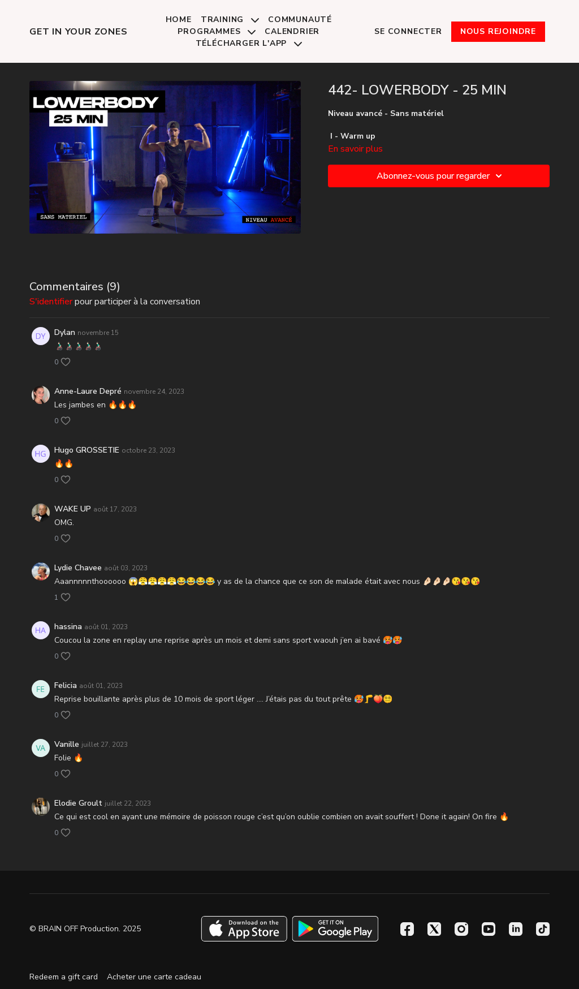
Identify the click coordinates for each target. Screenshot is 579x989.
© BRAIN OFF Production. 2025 (85, 929)
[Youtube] (488, 929)
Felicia (65, 685)
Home (179, 19)
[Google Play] (335, 928)
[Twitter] (434, 929)
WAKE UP (72, 509)
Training (230, 19)
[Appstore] (244, 928)
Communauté (300, 19)
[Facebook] (407, 929)
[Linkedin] (515, 929)
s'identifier (50, 301)
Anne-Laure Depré (88, 391)
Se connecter (408, 31)
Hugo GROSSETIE (86, 450)
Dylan (64, 332)
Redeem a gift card (63, 976)
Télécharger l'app (249, 43)
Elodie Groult (78, 803)
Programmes (217, 31)
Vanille (66, 744)
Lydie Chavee (78, 567)
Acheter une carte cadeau (154, 976)
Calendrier (292, 31)
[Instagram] (461, 929)
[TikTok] (543, 929)
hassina (68, 626)
